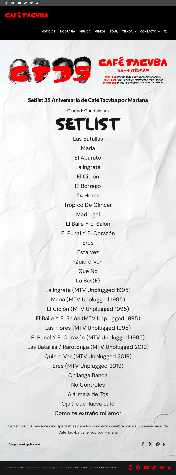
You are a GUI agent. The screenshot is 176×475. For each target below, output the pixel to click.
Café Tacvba (17, 467)
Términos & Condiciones (104, 467)
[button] (165, 31)
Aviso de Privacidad (77, 467)
